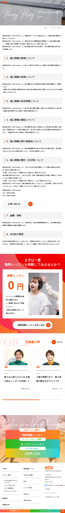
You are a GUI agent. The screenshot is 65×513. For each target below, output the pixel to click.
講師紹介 (5, 498)
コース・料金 (7, 475)
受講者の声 (6, 504)
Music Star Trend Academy (53, 469)
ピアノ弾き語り (9, 488)
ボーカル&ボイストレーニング (10, 481)
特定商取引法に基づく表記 (52, 497)
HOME (45, 27)
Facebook (48, 485)
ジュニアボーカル (9, 485)
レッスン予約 (28, 487)
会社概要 (47, 489)
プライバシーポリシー (51, 493)
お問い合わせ (14, 204)
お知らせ (26, 494)
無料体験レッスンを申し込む (31, 325)
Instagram (56, 485)
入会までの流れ (28, 475)
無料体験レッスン (29, 468)
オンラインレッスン (10, 491)
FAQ (25, 481)
